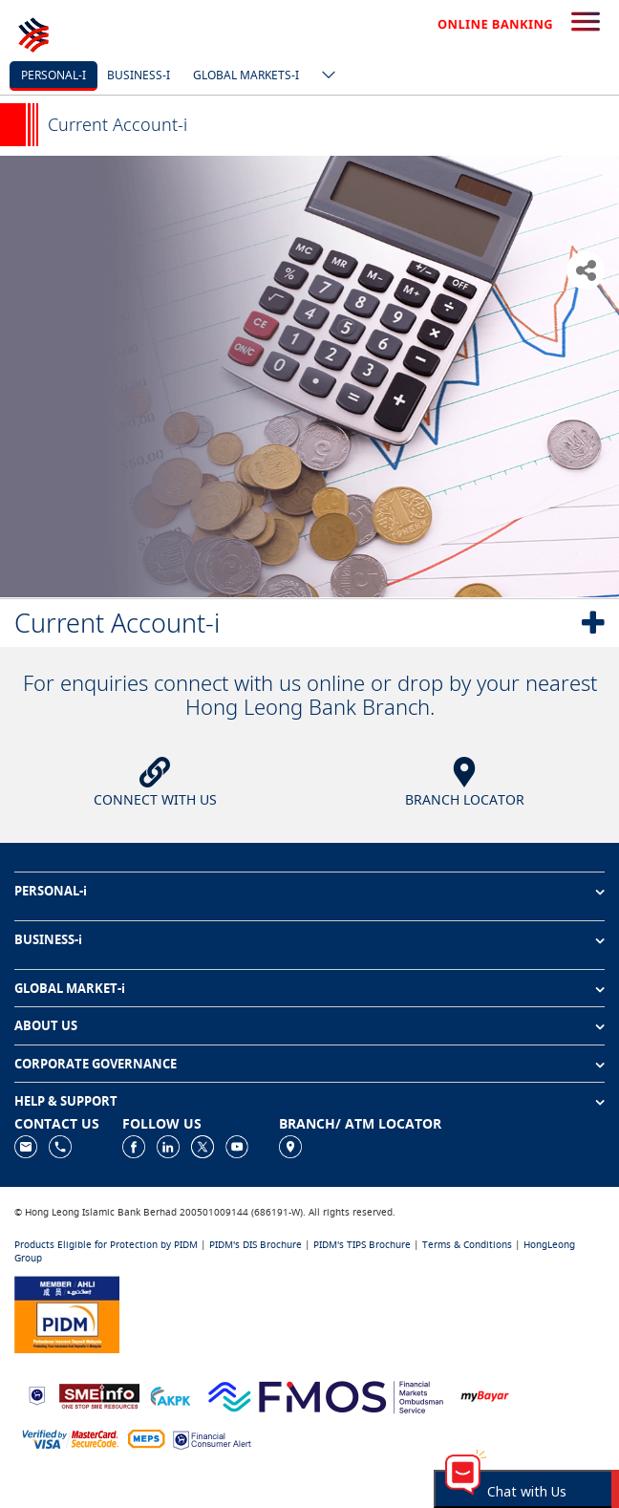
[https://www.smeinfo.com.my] (99, 1394)
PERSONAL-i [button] (50, 890)
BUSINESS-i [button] (48, 939)
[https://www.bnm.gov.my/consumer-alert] (212, 1439)
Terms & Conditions (467, 1245)
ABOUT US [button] (45, 1025)
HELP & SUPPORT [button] (65, 1100)
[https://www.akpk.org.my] (170, 1395)
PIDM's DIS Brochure (255, 1245)
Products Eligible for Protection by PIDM (106, 1245)
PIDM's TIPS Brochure (362, 1245)
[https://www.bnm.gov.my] (37, 1395)
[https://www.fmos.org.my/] (326, 1394)
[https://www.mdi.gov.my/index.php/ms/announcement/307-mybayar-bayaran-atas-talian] (485, 1395)
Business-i (138, 75)
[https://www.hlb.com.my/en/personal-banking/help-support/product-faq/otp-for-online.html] (70, 1439)
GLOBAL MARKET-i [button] (69, 988)
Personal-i (53, 75)
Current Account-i (117, 622)
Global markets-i (246, 75)
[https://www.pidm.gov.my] (66, 1312)
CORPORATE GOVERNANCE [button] (95, 1063)
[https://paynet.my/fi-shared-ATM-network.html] (146, 1439)
